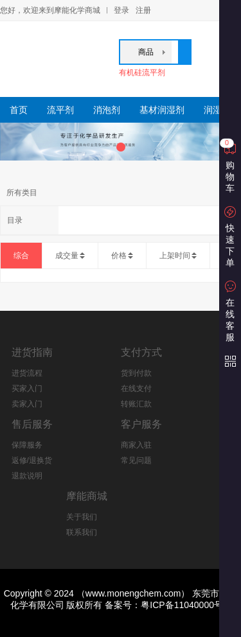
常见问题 (136, 460)
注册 (143, 10)
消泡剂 (106, 110)
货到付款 (136, 373)
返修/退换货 (32, 460)
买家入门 (27, 388)
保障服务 (27, 445)
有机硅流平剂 (142, 72)
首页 (19, 110)
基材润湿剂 (161, 110)
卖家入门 (27, 403)
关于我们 (81, 516)
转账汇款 (136, 403)
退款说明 (27, 475)
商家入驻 (136, 445)
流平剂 (60, 110)
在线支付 (136, 388)
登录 (121, 10)
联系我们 (81, 532)
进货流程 (27, 373)
